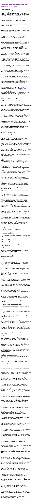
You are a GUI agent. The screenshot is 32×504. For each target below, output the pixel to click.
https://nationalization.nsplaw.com (11, 31)
